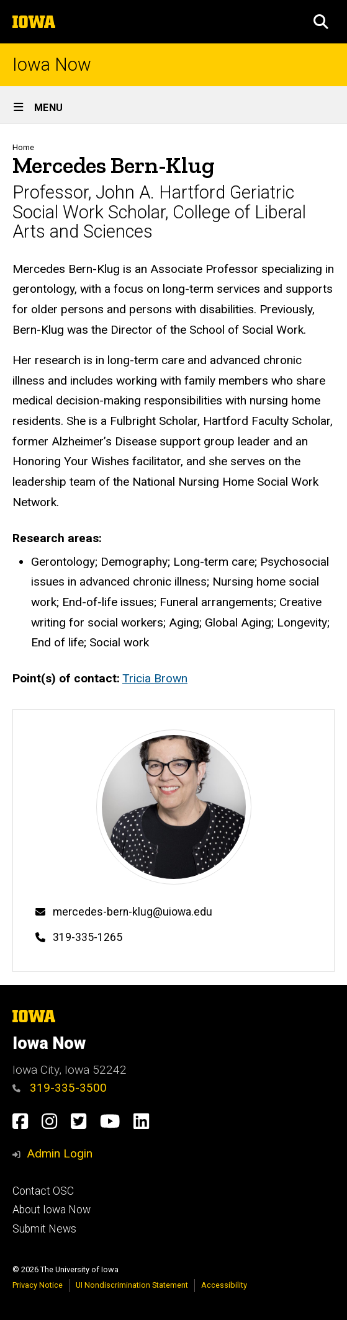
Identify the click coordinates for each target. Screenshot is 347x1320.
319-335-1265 (87, 937)
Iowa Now (51, 65)
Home (23, 147)
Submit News (44, 1229)
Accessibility (224, 1285)
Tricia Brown (154, 678)
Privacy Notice (37, 1285)
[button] (321, 21)
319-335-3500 (59, 1088)
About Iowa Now (51, 1209)
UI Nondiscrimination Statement (132, 1285)
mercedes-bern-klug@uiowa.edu (132, 912)
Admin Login (59, 1153)
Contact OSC (43, 1191)
